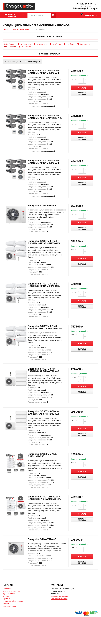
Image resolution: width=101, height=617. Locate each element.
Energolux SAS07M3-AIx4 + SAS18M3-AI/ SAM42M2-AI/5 (43, 412)
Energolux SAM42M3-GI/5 (42, 205)
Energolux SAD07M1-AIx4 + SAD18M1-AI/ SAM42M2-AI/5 (44, 71)
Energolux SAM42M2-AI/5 (42, 539)
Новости (6, 604)
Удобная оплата (9, 594)
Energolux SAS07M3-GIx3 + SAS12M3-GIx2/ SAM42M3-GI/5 (45, 327)
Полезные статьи (9, 606)
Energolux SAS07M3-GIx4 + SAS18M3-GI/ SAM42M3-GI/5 (44, 284)
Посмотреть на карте (59, 599)
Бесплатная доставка (11, 591)
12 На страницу (32, 61)
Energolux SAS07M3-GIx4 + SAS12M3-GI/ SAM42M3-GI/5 (44, 242)
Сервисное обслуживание (13, 601)
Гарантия (6, 599)
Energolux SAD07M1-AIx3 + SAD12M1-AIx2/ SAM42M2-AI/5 (45, 116)
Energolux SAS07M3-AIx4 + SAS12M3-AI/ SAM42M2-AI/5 (43, 369)
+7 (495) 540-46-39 (85, 3)
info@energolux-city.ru (85, 8)
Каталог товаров (12, 15)
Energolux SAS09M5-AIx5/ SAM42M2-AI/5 (42, 455)
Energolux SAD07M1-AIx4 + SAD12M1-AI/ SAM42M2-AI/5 (44, 161)
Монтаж (6, 596)
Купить (84, 88)
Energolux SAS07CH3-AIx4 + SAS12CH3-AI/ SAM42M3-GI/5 (44, 497)
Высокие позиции (13, 61)
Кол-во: (74, 79)
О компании (7, 589)
